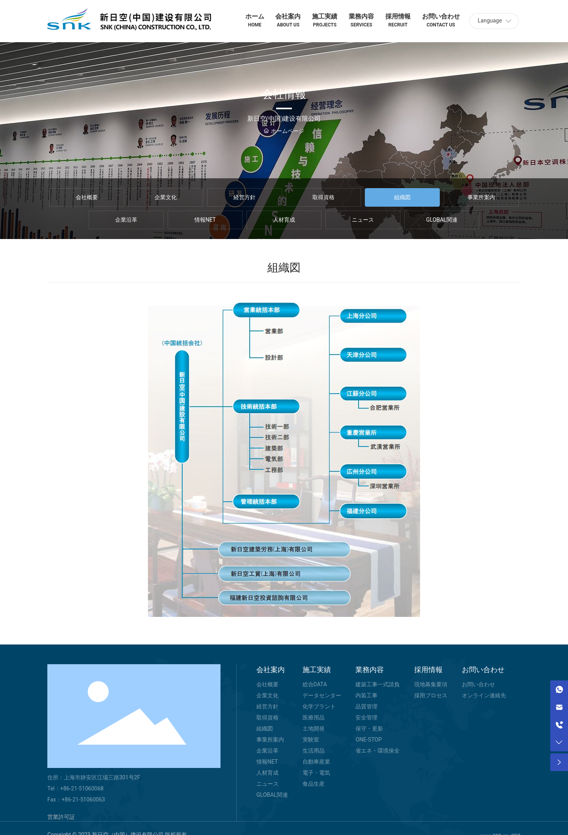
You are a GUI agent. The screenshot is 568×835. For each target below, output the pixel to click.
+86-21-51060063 (83, 799)
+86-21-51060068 (82, 788)
